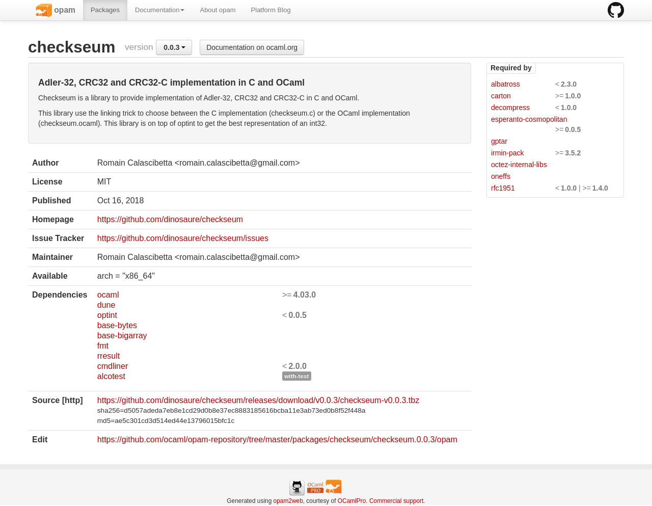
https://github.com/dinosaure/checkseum (170, 219)
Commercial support (396, 500)
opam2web (288, 500)
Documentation (159, 10)
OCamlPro (352, 500)
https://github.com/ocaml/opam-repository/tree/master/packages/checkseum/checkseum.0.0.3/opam (277, 439)
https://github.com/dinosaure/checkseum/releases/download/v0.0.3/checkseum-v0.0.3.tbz (258, 400)
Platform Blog (271, 10)
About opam (217, 10)
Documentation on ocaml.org (251, 47)
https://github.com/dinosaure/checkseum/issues (182, 238)
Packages (105, 10)
